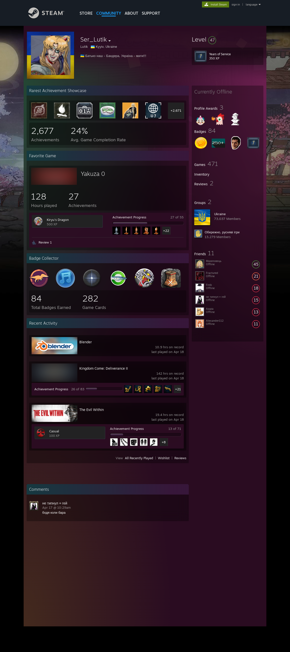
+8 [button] (164, 442)
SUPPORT (151, 13)
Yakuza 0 (93, 173)
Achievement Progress (129, 217)
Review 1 (45, 242)
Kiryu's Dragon (58, 220)
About (131, 13)
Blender (85, 342)
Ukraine (220, 214)
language (251, 4)
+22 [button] (166, 231)
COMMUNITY (108, 13)
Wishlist (164, 458)
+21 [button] (178, 389)
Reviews (180, 458)
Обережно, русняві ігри (222, 232)
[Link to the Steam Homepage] (50, 17)
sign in (236, 4)
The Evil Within (91, 409)
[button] (227, 39)
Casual (54, 431)
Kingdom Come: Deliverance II (103, 368)
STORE (86, 13)
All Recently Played (139, 458)
